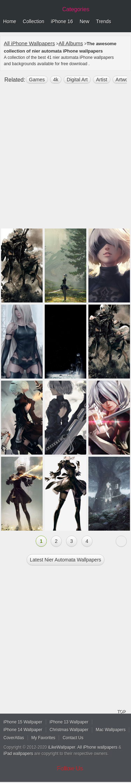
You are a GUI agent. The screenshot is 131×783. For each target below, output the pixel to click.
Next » (121, 541)
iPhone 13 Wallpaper (69, 722)
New (84, 21)
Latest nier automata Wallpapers (65, 560)
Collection (33, 21)
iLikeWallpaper (61, 747)
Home (9, 21)
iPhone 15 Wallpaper (22, 722)
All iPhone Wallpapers (29, 43)
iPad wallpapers (18, 753)
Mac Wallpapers (111, 729)
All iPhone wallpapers (97, 747)
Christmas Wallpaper (69, 729)
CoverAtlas (13, 737)
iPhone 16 (62, 21)
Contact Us (73, 737)
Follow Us (70, 768)
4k (55, 79)
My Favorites (43, 737)
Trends (103, 21)
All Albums (71, 43)
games (37, 79)
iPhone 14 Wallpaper (22, 729)
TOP (121, 711)
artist (101, 79)
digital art (77, 79)
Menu (124, 21)
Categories (75, 9)
